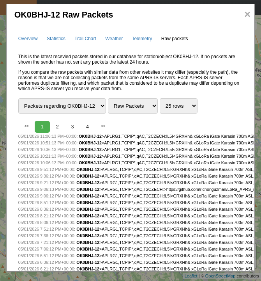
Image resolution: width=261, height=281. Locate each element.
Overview (28, 38)
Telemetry (142, 38)
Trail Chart (85, 38)
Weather (114, 38)
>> (103, 126)
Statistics (56, 38)
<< (27, 126)
